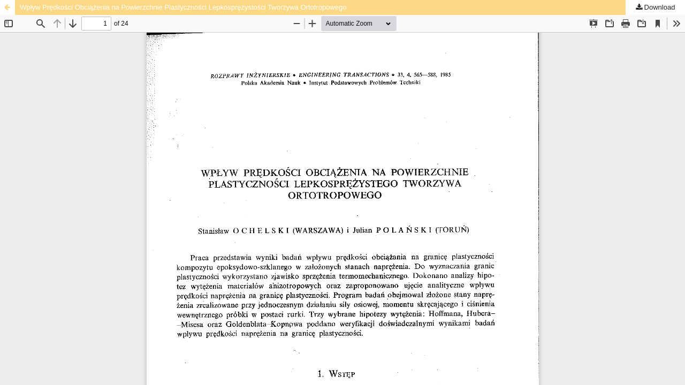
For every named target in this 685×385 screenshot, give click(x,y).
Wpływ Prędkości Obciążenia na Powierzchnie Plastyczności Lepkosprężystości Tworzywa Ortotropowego (183, 7)
